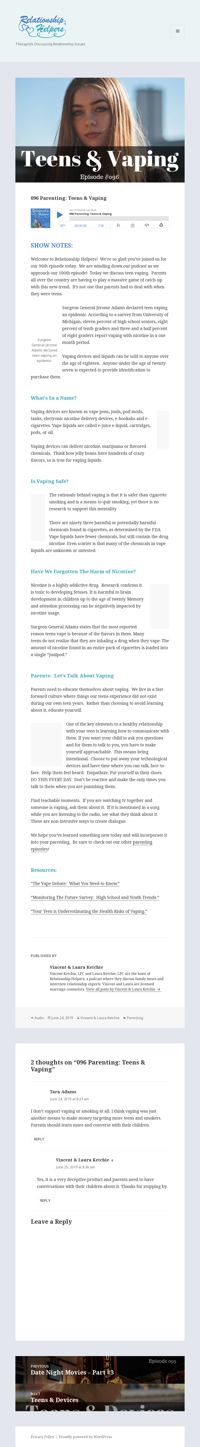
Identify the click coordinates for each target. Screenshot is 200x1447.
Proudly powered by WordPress (85, 1436)
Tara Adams (63, 1092)
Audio (39, 1017)
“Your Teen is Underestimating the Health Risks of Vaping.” (89, 911)
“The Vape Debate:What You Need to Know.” (75, 883)
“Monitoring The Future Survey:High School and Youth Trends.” (95, 897)
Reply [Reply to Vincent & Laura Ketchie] (45, 1200)
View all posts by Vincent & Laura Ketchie (121, 989)
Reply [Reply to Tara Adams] (39, 1139)
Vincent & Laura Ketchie (99, 1017)
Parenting (135, 1017)
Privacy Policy (42, 1436)
